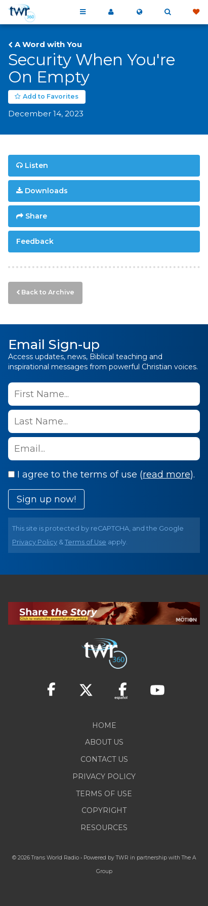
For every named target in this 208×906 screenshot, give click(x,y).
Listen (36, 165)
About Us (104, 742)
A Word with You (48, 44)
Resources (104, 827)
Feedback (35, 241)
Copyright (104, 810)
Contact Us (104, 759)
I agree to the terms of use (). (101, 474)
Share (36, 216)
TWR (122, 857)
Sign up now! (46, 499)
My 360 (111, 12)
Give (196, 12)
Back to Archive (47, 292)
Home (104, 725)
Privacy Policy (34, 542)
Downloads (46, 190)
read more (166, 474)
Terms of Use (85, 542)
